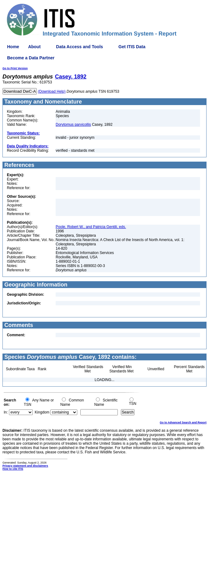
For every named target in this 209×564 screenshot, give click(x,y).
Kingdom (42, 412)
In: (6, 412)
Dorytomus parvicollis (73, 124)
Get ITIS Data (131, 46)
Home (13, 46)
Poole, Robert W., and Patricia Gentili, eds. (91, 227)
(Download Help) (52, 91)
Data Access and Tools (79, 46)
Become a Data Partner (30, 57)
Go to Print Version (15, 68)
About (34, 46)
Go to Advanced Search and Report (183, 422)
